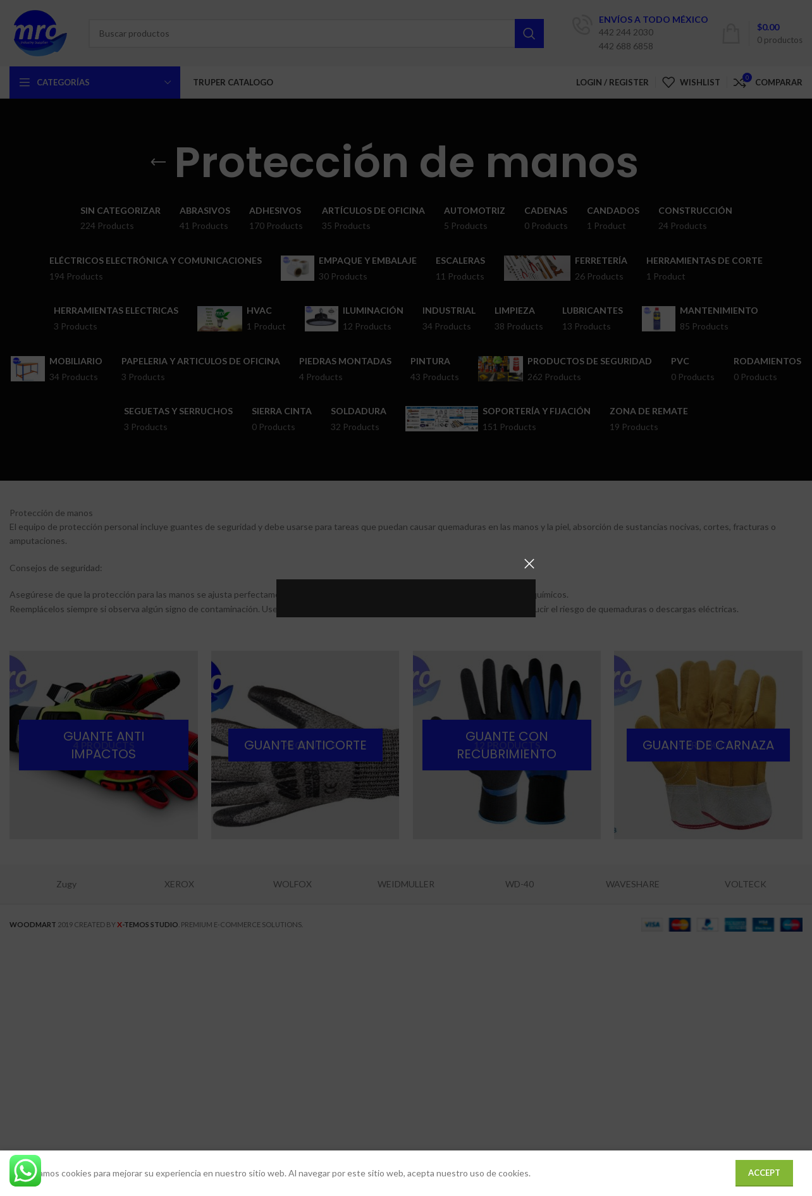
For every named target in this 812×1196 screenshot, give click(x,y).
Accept (764, 1173)
